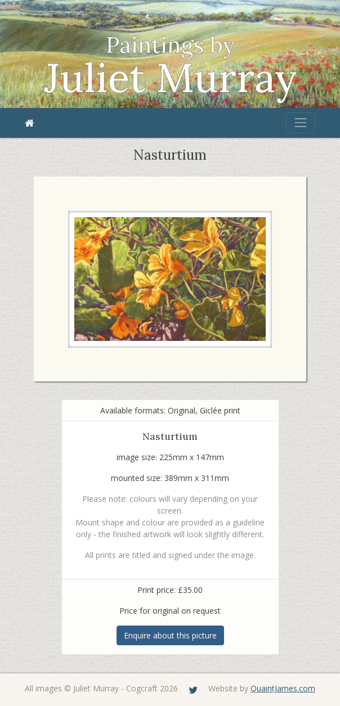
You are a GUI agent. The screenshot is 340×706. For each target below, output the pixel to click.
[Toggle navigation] (300, 123)
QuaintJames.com (282, 688)
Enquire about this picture (170, 635)
